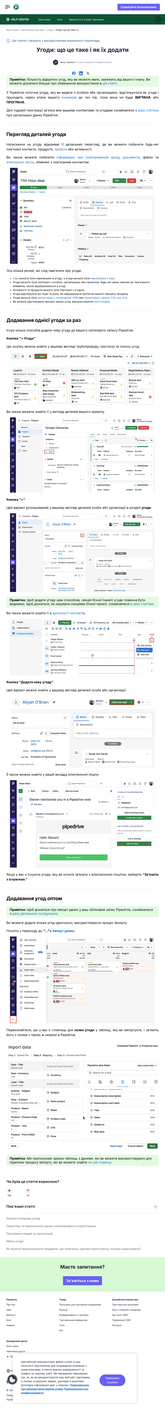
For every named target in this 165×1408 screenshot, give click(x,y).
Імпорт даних (63, 931)
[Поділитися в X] (88, 73)
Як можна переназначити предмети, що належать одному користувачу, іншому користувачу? (73, 1249)
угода (50, 29)
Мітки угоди (14, 1241)
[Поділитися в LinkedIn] (81, 73)
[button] (12, 1379)
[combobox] (9, 1373)
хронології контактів (69, 613)
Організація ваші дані (32, 29)
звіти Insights (102, 301)
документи (131, 157)
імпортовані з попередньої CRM (58, 297)
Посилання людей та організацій (29, 1233)
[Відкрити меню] (9, 7)
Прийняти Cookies (112, 1380)
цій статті (109, 83)
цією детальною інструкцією (35, 914)
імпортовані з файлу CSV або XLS (105, 297)
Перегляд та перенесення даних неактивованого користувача (51, 1226)
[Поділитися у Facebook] (74, 73)
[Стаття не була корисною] (28, 1190)
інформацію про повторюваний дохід (88, 157)
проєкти (60, 149)
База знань (12, 29)
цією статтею (148, 110)
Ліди (16, 278)
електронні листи (20, 162)
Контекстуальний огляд (23, 1218)
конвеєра (69, 97)
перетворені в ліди (102, 278)
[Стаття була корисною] (9, 1190)
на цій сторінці (99, 1162)
